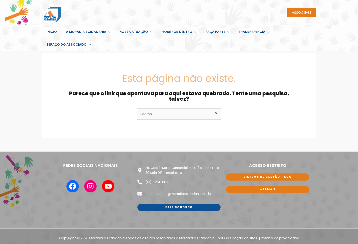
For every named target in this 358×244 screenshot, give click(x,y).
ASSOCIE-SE (301, 12)
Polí (264, 221)
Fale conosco (179, 190)
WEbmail (267, 177)
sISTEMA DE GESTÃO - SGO (267, 164)
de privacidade (287, 221)
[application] (108, 31)
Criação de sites (243, 221)
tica (270, 221)
